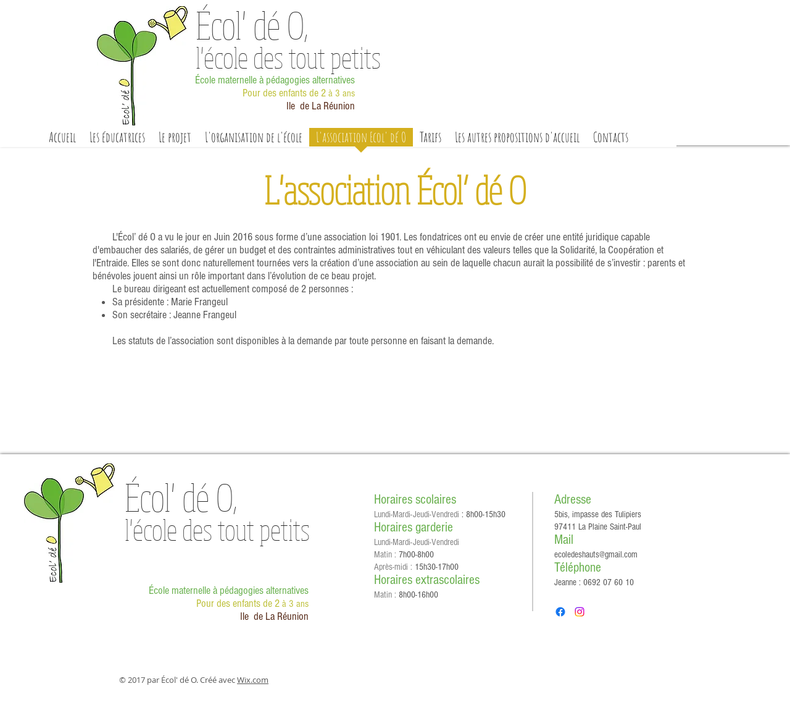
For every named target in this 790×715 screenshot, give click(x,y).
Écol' (252, 25)
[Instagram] (579, 612)
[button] (175, 141)
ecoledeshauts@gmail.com (596, 554)
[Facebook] (560, 612)
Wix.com (252, 679)
